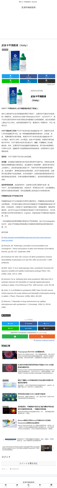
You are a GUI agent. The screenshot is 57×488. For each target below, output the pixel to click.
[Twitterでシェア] (10, 76)
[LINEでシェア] (10, 81)
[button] (46, 81)
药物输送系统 (6, 315)
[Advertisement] (28, 25)
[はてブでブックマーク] (46, 76)
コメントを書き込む (28, 464)
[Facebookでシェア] (28, 76)
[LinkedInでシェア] (28, 81)
